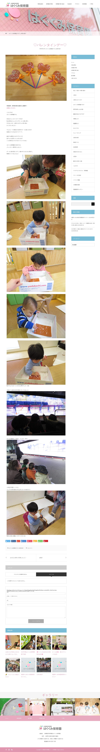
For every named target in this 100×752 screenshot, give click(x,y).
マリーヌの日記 (77, 175)
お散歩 (40, 557)
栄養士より (76, 118)
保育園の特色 (49, 4)
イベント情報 (76, 180)
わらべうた (76, 128)
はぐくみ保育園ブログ (50, 48)
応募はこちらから (11, 108)
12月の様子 (40, 674)
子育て (75, 95)
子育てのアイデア (77, 100)
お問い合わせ (74, 78)
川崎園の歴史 (76, 184)
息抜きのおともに (77, 152)
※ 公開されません (12, 596)
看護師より (76, 123)
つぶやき (75, 166)
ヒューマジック (77, 133)
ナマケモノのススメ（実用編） (81, 170)
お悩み (75, 156)
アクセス (77, 4)
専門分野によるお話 (78, 109)
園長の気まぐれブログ (78, 114)
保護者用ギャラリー (78, 189)
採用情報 (84, 4)
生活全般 (75, 147)
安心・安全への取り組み (79, 90)
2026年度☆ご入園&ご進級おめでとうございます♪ (82, 229)
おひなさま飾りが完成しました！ (18, 557)
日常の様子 (58, 48)
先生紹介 (70, 4)
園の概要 (73, 75)
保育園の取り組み (60, 4)
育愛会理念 (40, 4)
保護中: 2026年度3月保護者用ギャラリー (79, 217)
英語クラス (76, 142)
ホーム (72, 62)
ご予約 (91, 4)
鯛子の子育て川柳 (77, 161)
